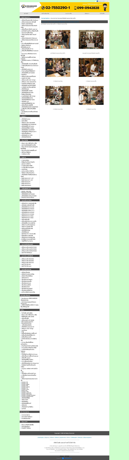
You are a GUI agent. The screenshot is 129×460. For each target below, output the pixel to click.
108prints (46, 437)
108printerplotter (87, 437)
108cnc (68, 437)
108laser (52, 437)
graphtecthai (63, 437)
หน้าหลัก (26, 13)
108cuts (57, 437)
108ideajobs (40, 437)
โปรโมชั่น (102, 13)
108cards (80, 437)
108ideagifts (74, 437)
